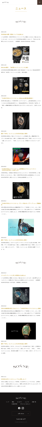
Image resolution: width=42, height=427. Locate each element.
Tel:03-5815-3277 (21, 419)
